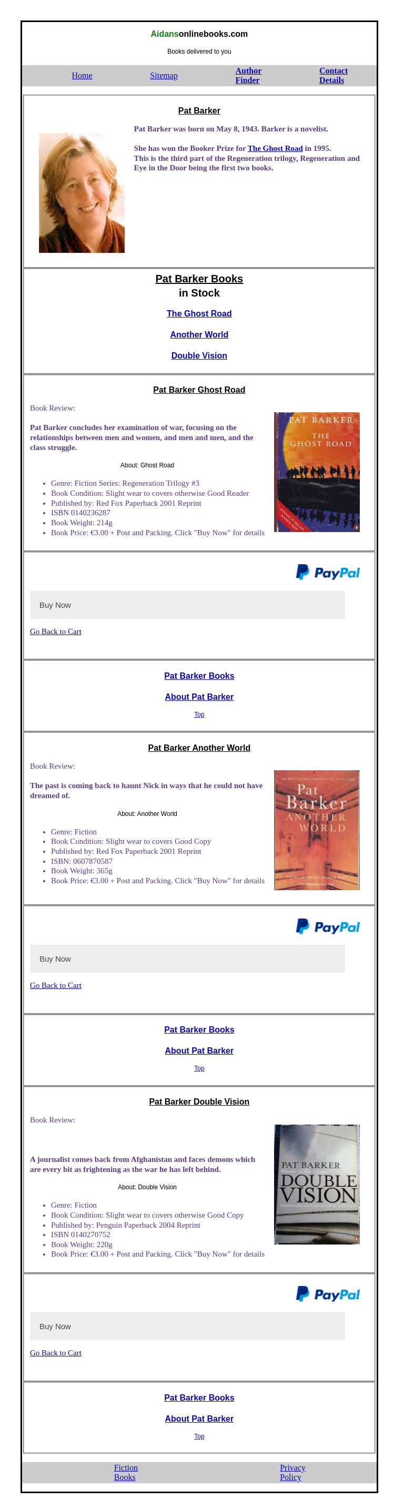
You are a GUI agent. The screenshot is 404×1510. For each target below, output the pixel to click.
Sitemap (163, 75)
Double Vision (199, 355)
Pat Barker (199, 110)
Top (199, 714)
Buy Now (55, 604)
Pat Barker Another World (199, 747)
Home (82, 75)
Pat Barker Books (200, 278)
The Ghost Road (275, 148)
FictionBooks (126, 1472)
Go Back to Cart (56, 631)
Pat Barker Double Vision (199, 1101)
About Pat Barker (199, 696)
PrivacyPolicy (293, 1472)
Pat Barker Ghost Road (199, 389)
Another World (199, 334)
